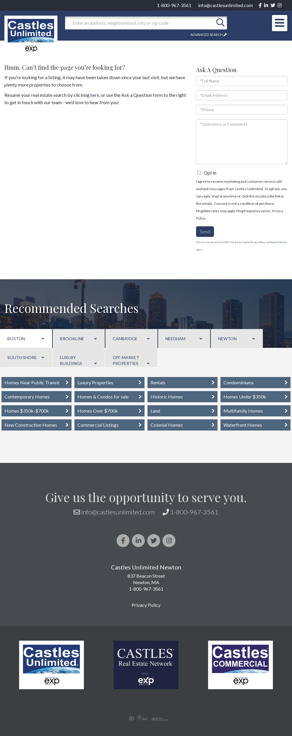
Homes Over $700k (97, 410)
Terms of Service (278, 242)
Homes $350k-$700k (26, 410)
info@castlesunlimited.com (225, 5)
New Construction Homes (30, 425)
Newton (227, 338)
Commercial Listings (98, 425)
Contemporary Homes (27, 396)
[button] (220, 22)
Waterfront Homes (242, 425)
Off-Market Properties (126, 360)
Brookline (72, 338)
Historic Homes (166, 396)
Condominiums (238, 382)
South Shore (22, 357)
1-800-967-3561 (174, 5)
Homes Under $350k (244, 396)
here (94, 95)
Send (205, 231)
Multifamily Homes (243, 410)
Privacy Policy (258, 242)
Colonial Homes (166, 425)
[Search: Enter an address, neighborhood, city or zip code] (139, 22)
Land (155, 410)
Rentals (157, 382)
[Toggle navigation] (280, 23)
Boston (16, 338)
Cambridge (125, 338)
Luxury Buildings (71, 360)
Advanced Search (206, 34)
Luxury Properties (95, 382)
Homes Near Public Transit (31, 382)
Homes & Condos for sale (103, 396)
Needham (175, 338)
